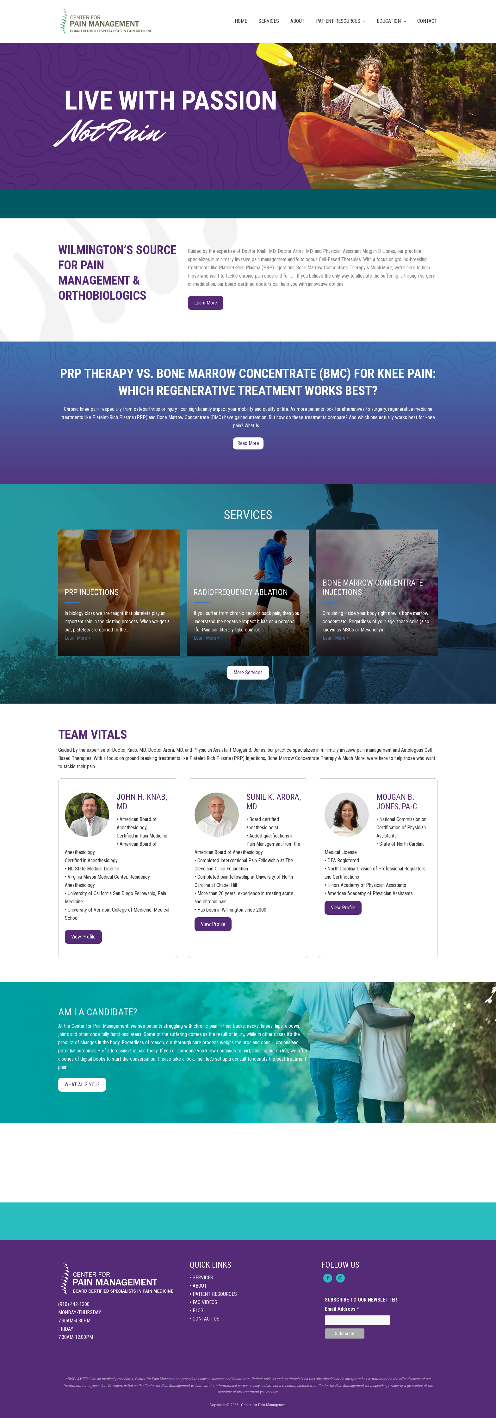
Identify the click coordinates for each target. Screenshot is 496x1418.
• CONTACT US (205, 1319)
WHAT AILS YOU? (82, 1085)
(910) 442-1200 (74, 1304)
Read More (248, 444)
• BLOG (196, 1311)
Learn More (205, 302)
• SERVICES (201, 1278)
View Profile (83, 937)
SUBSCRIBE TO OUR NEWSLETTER (361, 1300)
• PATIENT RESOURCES (213, 1294)
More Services (248, 672)
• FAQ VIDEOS (203, 1302)
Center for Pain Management (264, 1404)
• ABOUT (198, 1286)
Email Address (342, 1309)
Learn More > (78, 638)
